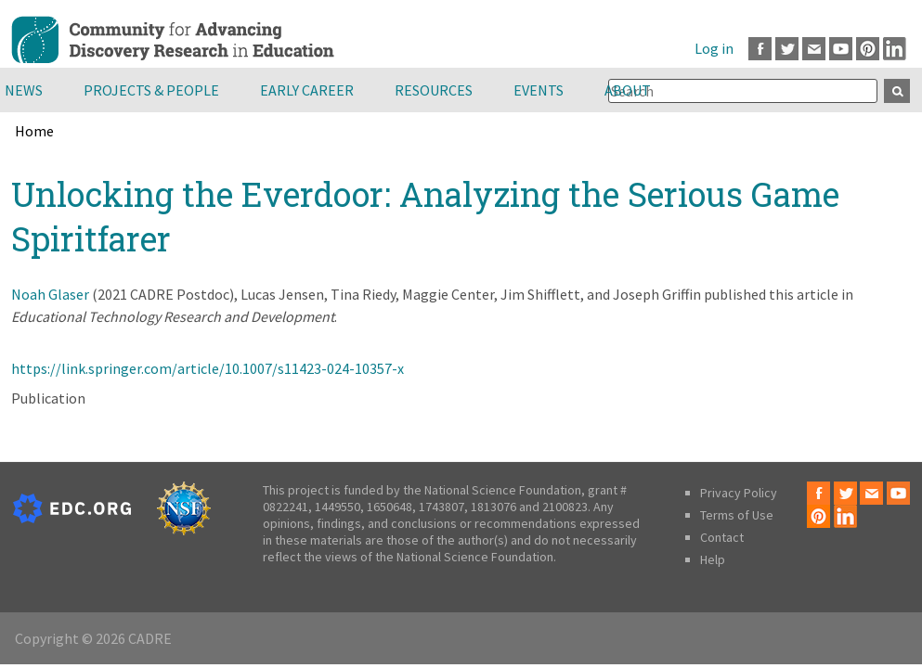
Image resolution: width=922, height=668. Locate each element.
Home (34, 131)
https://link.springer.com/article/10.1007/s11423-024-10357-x (207, 368)
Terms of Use (736, 515)
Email (813, 48)
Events (538, 90)
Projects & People (151, 90)
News (24, 90)
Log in (714, 48)
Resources (434, 90)
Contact (722, 537)
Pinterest (867, 48)
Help (712, 559)
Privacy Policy (738, 492)
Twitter (787, 48)
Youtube (840, 48)
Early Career (307, 90)
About (627, 90)
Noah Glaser (50, 294)
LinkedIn (894, 48)
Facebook (760, 48)
